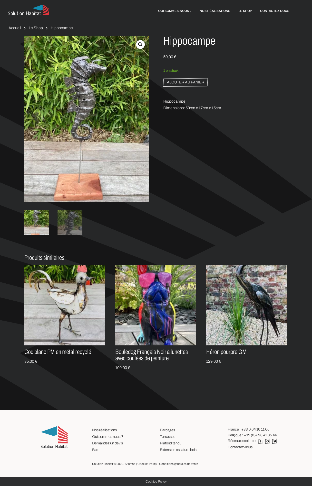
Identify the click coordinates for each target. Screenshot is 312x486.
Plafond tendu (170, 443)
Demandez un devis (107, 443)
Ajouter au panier (185, 82)
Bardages (167, 430)
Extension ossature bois (178, 450)
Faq (95, 450)
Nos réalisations (104, 430)
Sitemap (130, 464)
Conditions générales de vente (178, 464)
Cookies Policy (147, 464)
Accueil (15, 28)
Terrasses (167, 437)
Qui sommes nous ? (107, 437)
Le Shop (36, 28)
